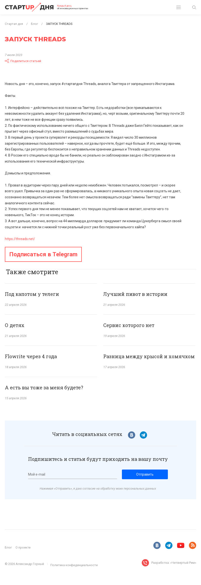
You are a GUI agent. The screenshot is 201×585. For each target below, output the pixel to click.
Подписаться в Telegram (43, 254)
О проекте (22, 547)
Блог (8, 547)
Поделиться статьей (23, 61)
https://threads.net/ (20, 239)
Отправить (145, 474)
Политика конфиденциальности (74, 565)
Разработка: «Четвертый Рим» (173, 562)
